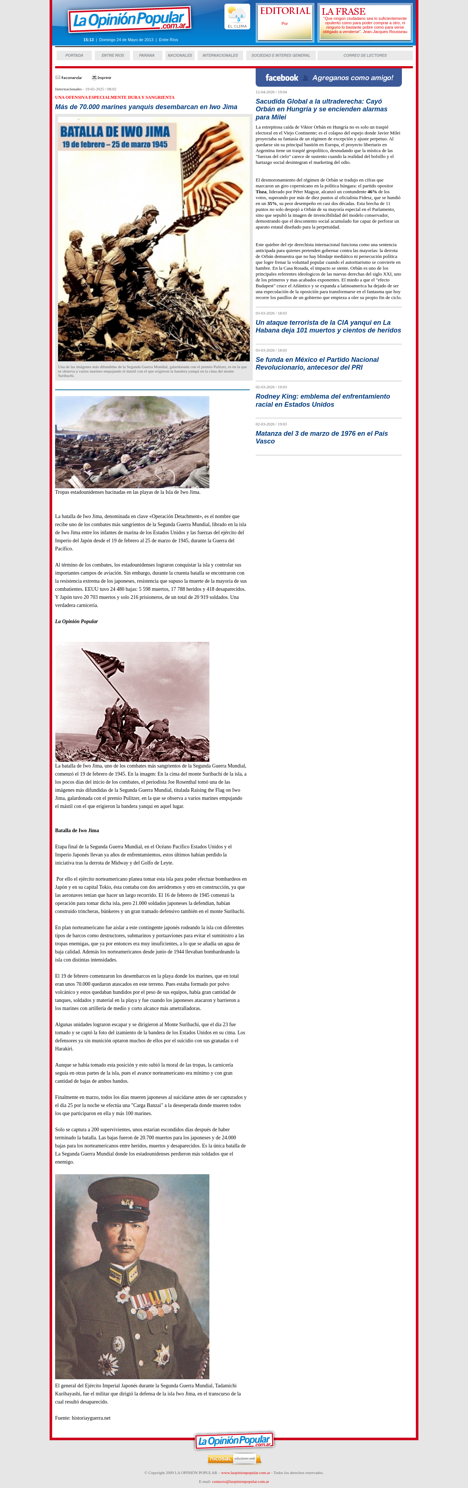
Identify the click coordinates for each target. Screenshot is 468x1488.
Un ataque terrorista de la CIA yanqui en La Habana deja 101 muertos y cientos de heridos (328, 326)
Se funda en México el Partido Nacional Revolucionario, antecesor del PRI (317, 363)
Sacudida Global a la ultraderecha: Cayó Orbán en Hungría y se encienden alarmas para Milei (322, 109)
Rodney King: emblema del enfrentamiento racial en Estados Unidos (323, 400)
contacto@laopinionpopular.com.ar (240, 1481)
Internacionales (68, 89)
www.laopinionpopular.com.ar (245, 1472)
